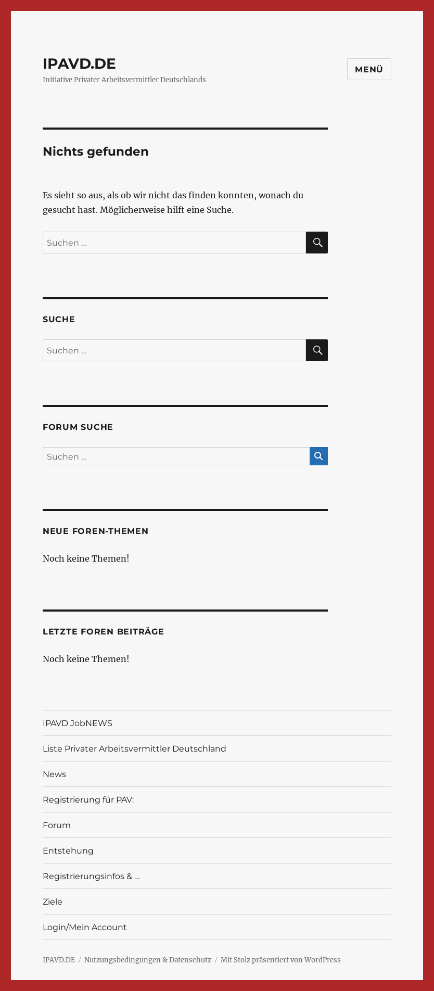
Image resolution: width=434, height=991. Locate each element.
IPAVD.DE (79, 63)
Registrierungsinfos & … (91, 876)
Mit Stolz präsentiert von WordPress (281, 960)
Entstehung (68, 851)
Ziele (52, 902)
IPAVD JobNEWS (77, 723)
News (54, 774)
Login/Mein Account (85, 927)
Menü (369, 69)
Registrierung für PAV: (88, 800)
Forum (57, 825)
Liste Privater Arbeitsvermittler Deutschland (134, 749)
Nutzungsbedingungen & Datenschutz (147, 960)
